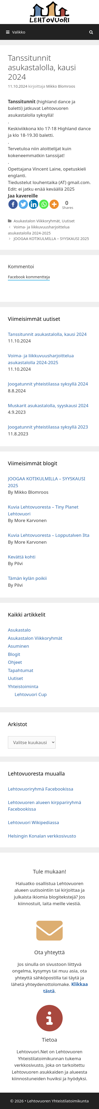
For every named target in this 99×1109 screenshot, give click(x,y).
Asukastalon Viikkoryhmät (37, 220)
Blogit (14, 654)
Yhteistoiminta (23, 686)
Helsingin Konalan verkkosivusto (42, 836)
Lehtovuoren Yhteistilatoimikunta (58, 1100)
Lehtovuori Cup (31, 694)
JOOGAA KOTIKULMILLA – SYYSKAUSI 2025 (51, 238)
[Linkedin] (33, 204)
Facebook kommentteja (29, 276)
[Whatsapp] (43, 204)
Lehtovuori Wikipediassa (33, 822)
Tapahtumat (20, 670)
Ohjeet (15, 662)
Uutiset (68, 220)
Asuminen (18, 646)
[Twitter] (23, 204)
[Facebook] (13, 204)
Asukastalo (19, 630)
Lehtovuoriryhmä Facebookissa (40, 789)
